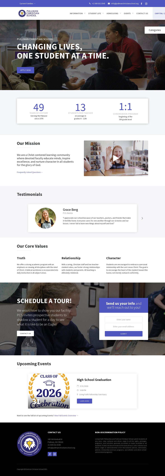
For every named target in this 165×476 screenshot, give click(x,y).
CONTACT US (25, 333)
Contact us (142, 13)
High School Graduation (94, 380)
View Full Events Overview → (66, 415)
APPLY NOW (25, 70)
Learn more (84, 401)
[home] (29, 12)
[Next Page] (142, 218)
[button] (78, 13)
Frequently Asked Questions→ (30, 172)
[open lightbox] (116, 158)
